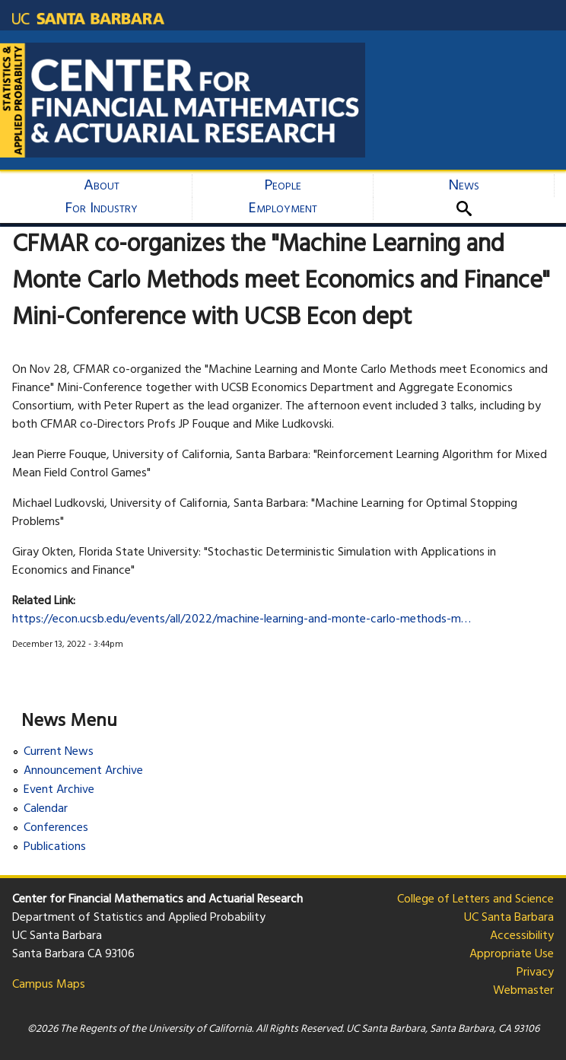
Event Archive (59, 790)
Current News (59, 752)
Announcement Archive (83, 771)
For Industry (101, 208)
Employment (282, 208)
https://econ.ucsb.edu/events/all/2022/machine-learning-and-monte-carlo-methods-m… (241, 619)
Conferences (56, 828)
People (282, 185)
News (463, 185)
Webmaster (523, 991)
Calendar (46, 809)
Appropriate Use (511, 954)
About (101, 185)
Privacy (535, 972)
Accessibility (522, 936)
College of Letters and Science (475, 899)
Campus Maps (48, 985)
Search (469, 208)
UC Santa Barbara (509, 918)
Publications (55, 847)
